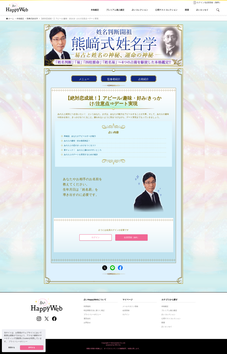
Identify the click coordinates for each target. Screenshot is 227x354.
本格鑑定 (95, 10)
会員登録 (131, 237)
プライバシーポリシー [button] (18, 342)
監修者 (113, 79)
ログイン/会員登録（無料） (207, 2)
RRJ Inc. (118, 345)
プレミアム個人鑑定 (115, 10)
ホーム (10, 19)
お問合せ (87, 323)
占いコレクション (140, 10)
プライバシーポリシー (92, 314)
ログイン (95, 237)
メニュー (84, 79)
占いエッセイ (202, 10)
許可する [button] (32, 347)
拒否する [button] (11, 347)
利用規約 (87, 306)
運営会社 (87, 319)
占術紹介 (143, 79)
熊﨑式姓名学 (32, 19)
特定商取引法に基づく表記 (94, 310)
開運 (187, 10)
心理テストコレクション (166, 10)
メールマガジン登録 (130, 306)
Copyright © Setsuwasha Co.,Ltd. (113, 343)
